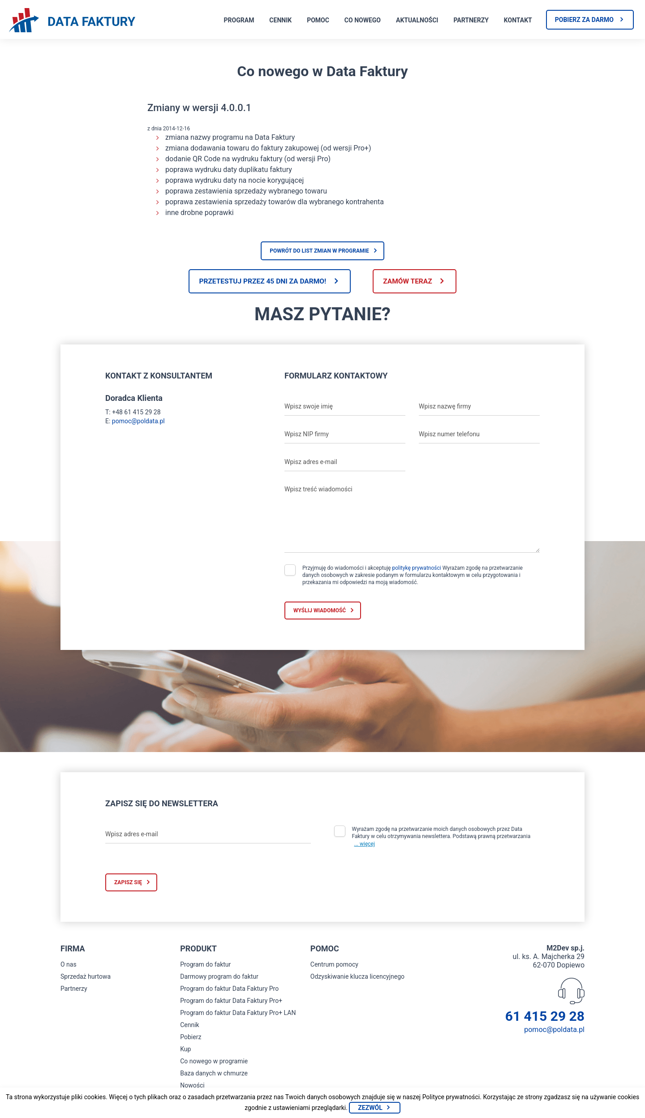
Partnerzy (470, 20)
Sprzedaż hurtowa (85, 977)
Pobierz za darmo (584, 19)
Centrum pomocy (334, 965)
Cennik (280, 20)
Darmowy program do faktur (219, 977)
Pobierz (190, 1037)
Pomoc (318, 20)
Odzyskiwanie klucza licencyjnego (357, 977)
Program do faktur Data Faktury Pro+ (231, 1001)
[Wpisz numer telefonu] (479, 435)
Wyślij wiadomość (319, 611)
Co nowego (362, 20)
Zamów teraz (411, 281)
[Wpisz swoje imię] (344, 407)
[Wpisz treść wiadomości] (412, 517)
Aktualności (417, 20)
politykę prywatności (416, 568)
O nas (68, 965)
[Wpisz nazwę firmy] (479, 407)
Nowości (192, 1086)
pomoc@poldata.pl (138, 421)
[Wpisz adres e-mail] (344, 463)
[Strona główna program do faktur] (72, 21)
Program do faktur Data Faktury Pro (229, 989)
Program (239, 20)
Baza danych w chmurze (214, 1074)
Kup (185, 1050)
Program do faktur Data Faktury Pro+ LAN (238, 1013)
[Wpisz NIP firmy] (344, 435)
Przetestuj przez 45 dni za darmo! (259, 281)
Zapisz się (128, 883)
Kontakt (518, 20)
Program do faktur (205, 965)
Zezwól (370, 1107)
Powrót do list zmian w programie (319, 251)
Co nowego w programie (214, 1062)
